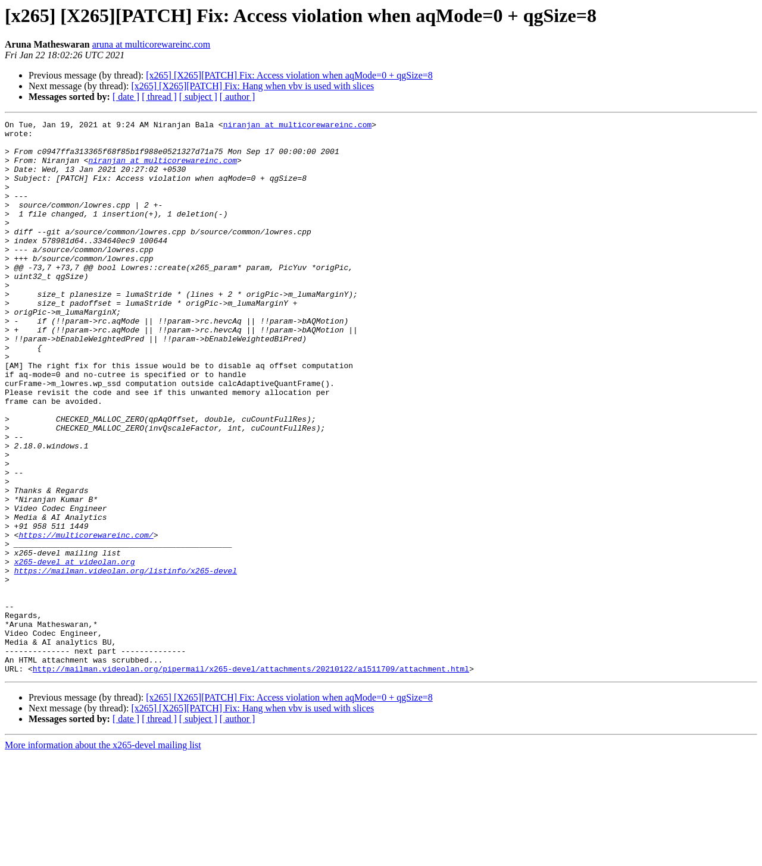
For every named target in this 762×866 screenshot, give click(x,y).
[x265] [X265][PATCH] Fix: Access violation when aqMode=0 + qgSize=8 (289, 75)
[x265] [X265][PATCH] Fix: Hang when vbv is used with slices (252, 86)
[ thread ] (159, 97)
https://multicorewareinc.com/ (85, 618)
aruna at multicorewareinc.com (151, 44)
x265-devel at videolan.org (74, 650)
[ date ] (126, 97)
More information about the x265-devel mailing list (103, 856)
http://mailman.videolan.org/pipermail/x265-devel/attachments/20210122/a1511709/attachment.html (251, 779)
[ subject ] (198, 97)
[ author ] (237, 97)
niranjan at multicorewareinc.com (297, 126)
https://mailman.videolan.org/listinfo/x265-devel (125, 661)
